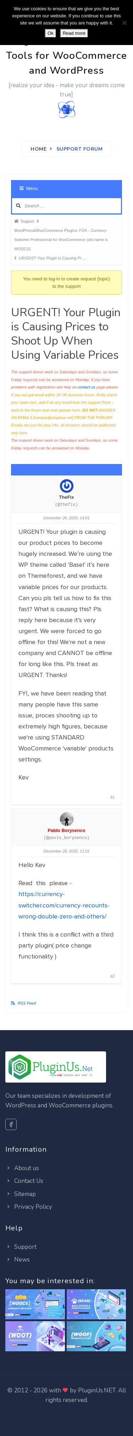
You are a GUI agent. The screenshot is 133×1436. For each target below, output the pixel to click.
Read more (74, 33)
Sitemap (20, 1194)
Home (38, 149)
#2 (112, 976)
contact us (86, 387)
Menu (29, 188)
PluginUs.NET (97, 1390)
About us (22, 1168)
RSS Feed (27, 1003)
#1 (112, 797)
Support (21, 1247)
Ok (51, 33)
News (17, 1260)
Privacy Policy (28, 1207)
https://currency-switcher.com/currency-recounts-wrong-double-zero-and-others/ (64, 905)
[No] (124, 22)
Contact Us (24, 1181)
